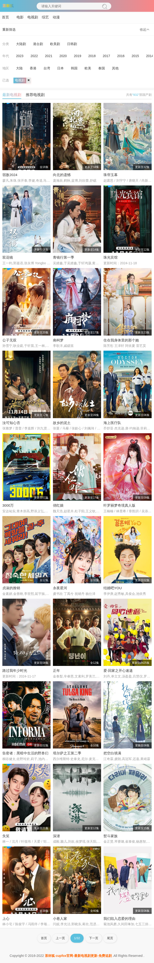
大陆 (19, 68)
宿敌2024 (9, 175)
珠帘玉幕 (110, 175)
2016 (120, 56)
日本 (60, 68)
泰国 (101, 68)
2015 (135, 56)
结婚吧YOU (112, 588)
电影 (20, 17)
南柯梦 (58, 340)
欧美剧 (55, 44)
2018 (92, 56)
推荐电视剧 (35, 95)
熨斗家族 (110, 836)
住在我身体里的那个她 (121, 340)
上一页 (60, 938)
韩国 (74, 68)
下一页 (93, 938)
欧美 (88, 68)
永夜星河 (60, 588)
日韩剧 (72, 44)
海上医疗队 (112, 423)
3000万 (8, 505)
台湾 (46, 68)
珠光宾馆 (110, 257)
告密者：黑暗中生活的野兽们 (25, 753)
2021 (48, 56)
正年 (56, 671)
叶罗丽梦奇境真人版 (119, 505)
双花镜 (7, 257)
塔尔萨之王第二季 (67, 753)
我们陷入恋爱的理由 (119, 919)
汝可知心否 (11, 423)
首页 (5, 17)
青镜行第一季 (63, 257)
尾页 (110, 938)
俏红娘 (58, 505)
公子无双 (9, 340)
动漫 (56, 17)
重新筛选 (9, 29)
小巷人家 (60, 919)
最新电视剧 (11, 95)
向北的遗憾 (62, 175)
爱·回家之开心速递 (118, 671)
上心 (5, 919)
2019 (77, 56)
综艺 (45, 17)
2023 (19, 56)
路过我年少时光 (14, 671)
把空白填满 (112, 753)
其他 (115, 68)
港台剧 (38, 44)
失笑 (5, 836)
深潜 (56, 836)
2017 (106, 56)
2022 (34, 56)
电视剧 (32, 17)
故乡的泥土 (62, 423)
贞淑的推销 (11, 588)
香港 (33, 68)
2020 (63, 56)
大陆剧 (21, 44)
